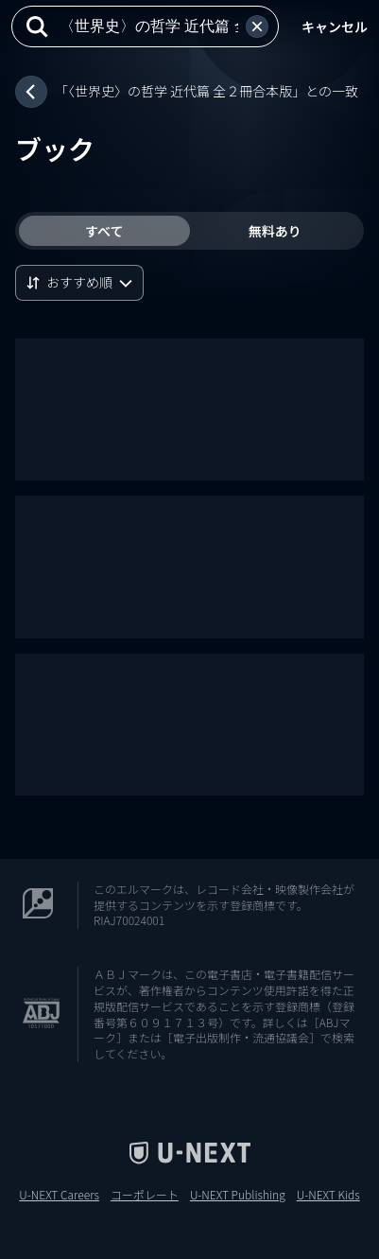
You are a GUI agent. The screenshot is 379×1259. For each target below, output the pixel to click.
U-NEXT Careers (59, 1194)
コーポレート (145, 1194)
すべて (104, 230)
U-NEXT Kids (328, 1194)
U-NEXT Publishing (237, 1194)
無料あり (275, 230)
